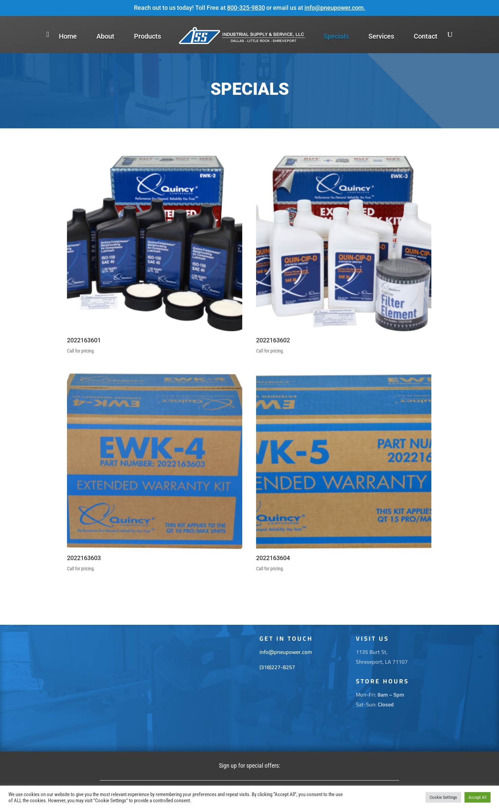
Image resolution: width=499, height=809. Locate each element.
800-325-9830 (246, 7)
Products (147, 36)
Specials (336, 36)
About (105, 36)
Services (381, 36)
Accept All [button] (477, 797)
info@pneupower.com (334, 7)
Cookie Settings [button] (443, 797)
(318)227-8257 (277, 667)
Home (68, 36)
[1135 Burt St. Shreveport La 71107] (153, 688)
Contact (425, 36)
